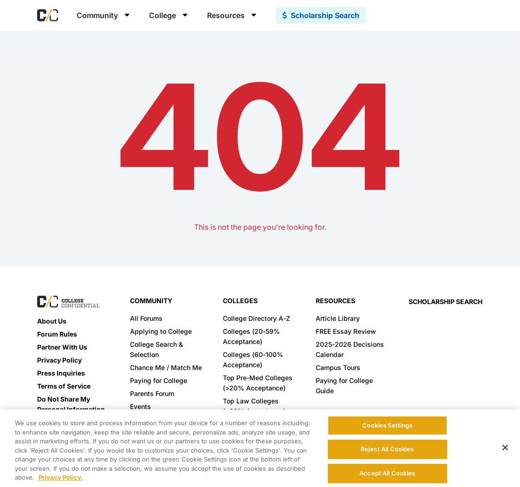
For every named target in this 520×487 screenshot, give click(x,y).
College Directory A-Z (256, 318)
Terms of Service (64, 386)
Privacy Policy (59, 360)
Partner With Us (62, 347)
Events (140, 406)
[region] (260, 448)
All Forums (146, 318)
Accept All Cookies (387, 473)
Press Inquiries (61, 373)
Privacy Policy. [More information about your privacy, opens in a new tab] (61, 477)
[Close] (505, 447)
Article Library (338, 318)
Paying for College (158, 380)
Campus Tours (338, 367)
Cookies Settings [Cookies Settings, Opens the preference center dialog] (387, 425)
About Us (51, 321)
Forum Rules (57, 334)
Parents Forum (152, 393)
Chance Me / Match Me (166, 367)
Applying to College (161, 331)
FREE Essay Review (346, 331)
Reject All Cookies (387, 449)
